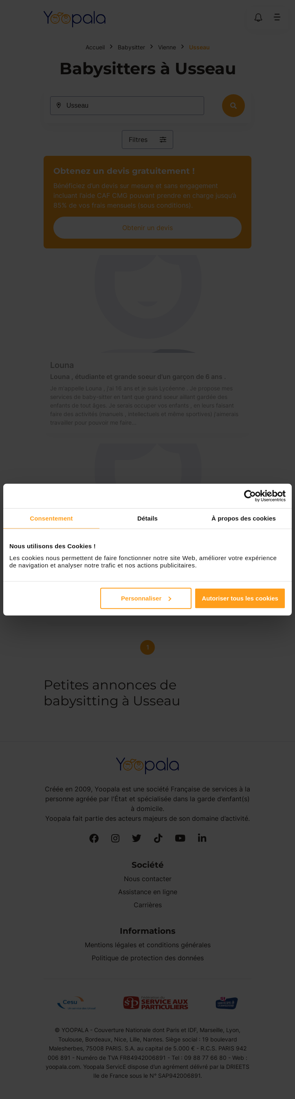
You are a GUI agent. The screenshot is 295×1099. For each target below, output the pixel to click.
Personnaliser (146, 597)
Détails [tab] (147, 518)
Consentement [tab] (51, 518)
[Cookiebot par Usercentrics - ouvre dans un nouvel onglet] (250, 496)
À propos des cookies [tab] (243, 518)
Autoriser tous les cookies (240, 597)
